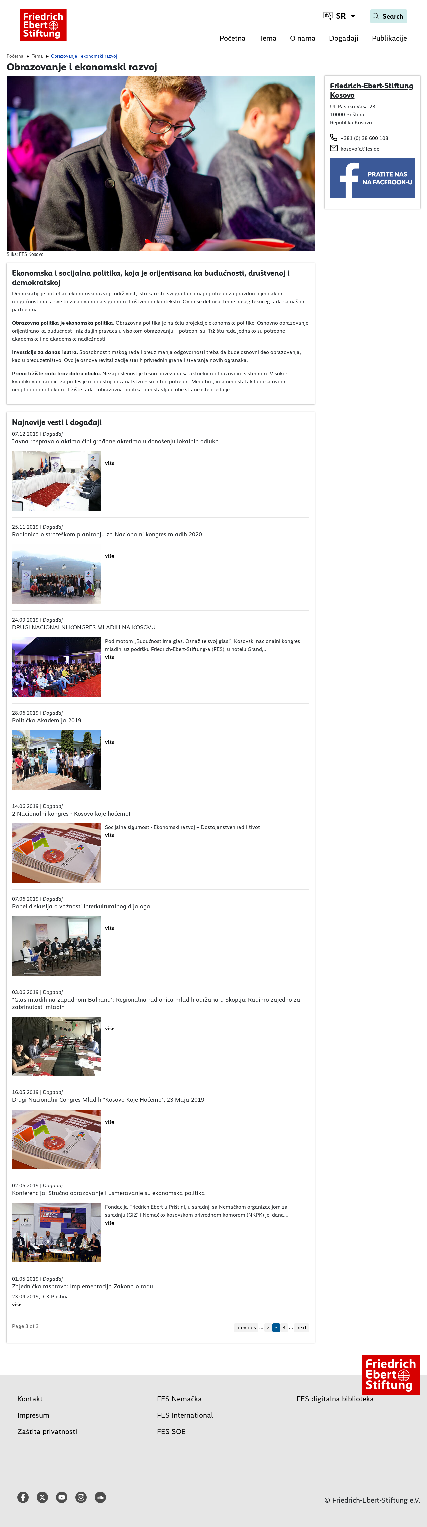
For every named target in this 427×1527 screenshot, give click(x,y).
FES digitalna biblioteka (335, 1398)
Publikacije (389, 38)
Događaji (344, 38)
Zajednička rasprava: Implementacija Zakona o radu (82, 1286)
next (301, 1327)
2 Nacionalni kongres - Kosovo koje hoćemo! (71, 813)
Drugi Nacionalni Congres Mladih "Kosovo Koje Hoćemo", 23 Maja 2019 (108, 1100)
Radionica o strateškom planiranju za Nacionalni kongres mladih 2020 (107, 534)
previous (246, 1327)
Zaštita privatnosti (47, 1431)
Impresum (33, 1415)
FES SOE (171, 1431)
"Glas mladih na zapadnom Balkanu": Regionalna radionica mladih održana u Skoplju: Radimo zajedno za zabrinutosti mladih (156, 1003)
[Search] (388, 16)
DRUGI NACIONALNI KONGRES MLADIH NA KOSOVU (84, 627)
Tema (268, 38)
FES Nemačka (179, 1398)
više (109, 463)
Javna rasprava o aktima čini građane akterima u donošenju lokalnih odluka (115, 441)
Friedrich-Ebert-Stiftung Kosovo (371, 90)
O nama (303, 38)
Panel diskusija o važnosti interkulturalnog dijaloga (81, 906)
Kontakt (30, 1398)
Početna (233, 38)
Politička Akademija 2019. (47, 720)
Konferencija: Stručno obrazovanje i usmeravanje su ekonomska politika (108, 1193)
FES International (185, 1415)
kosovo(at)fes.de (360, 149)
